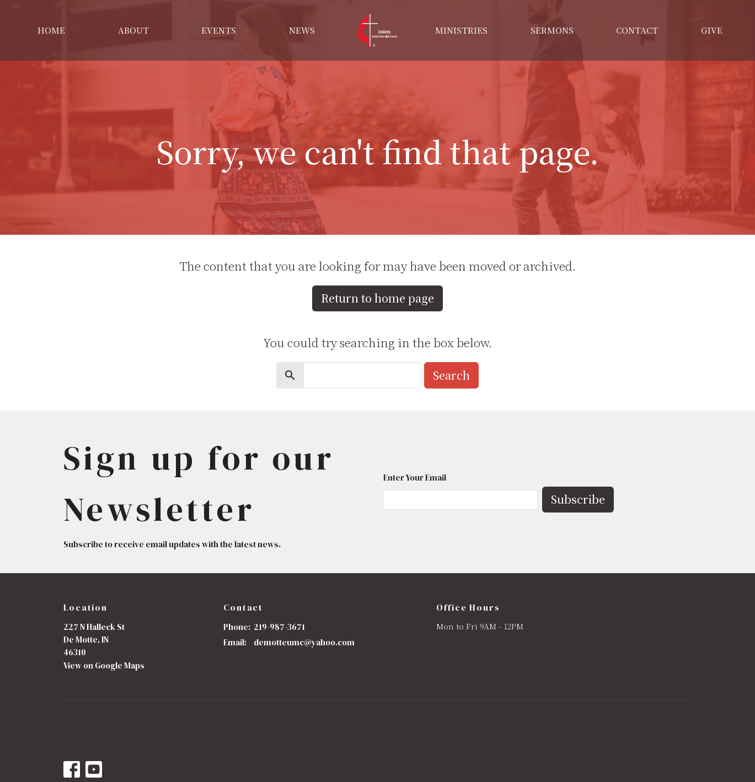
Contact (637, 30)
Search (451, 375)
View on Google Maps (103, 665)
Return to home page (377, 298)
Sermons (552, 30)
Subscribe (578, 499)
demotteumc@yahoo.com (304, 642)
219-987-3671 (279, 627)
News (302, 30)
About (133, 30)
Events (218, 30)
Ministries (461, 30)
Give (711, 30)
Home (51, 30)
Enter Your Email (414, 477)
